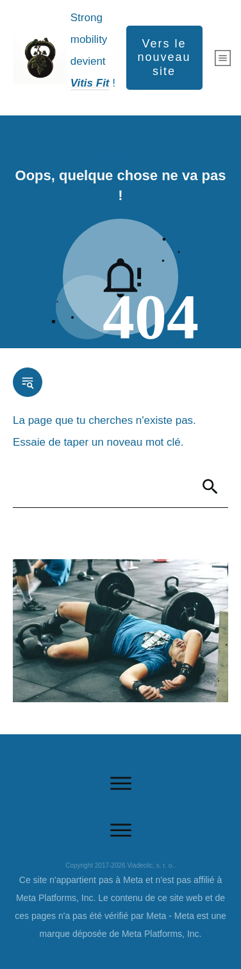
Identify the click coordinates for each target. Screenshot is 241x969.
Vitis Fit (90, 83)
